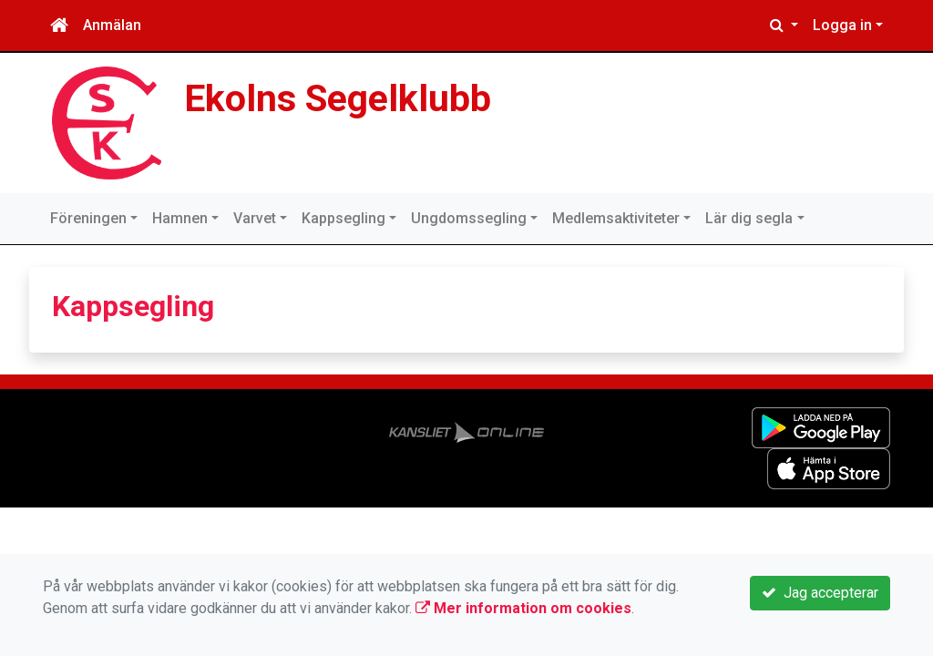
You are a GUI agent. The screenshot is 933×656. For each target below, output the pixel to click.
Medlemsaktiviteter (616, 218)
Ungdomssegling (469, 218)
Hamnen (180, 218)
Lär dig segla (749, 218)
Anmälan (112, 25)
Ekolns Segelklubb (337, 98)
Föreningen (88, 218)
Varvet (254, 218)
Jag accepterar (820, 592)
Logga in (842, 25)
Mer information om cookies (523, 608)
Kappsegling (343, 218)
